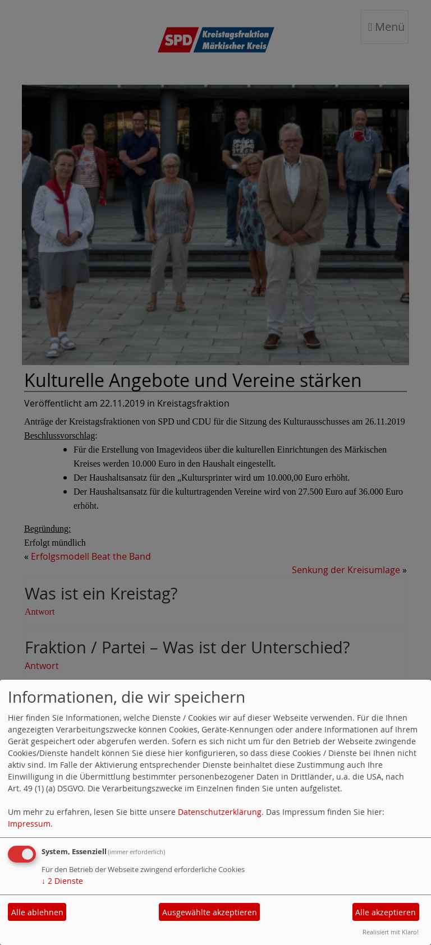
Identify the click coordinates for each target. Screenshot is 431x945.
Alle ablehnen (37, 912)
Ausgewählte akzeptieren (209, 912)
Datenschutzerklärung (220, 811)
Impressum (29, 823)
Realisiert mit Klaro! (391, 932)
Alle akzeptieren (385, 912)
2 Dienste (62, 880)
